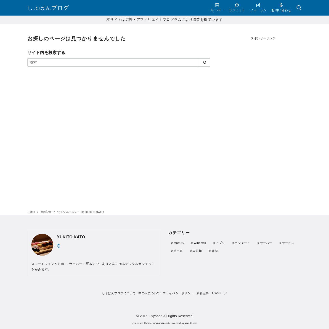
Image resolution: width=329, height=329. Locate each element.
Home (31, 211)
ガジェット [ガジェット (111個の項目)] (242, 243)
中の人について (149, 293)
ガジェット (237, 7)
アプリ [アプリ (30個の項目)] (220, 243)
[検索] (299, 8)
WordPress (191, 323)
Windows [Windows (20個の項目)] (200, 243)
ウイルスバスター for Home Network (80, 211)
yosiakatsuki (163, 323)
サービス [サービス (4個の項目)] (288, 243)
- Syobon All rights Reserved (171, 316)
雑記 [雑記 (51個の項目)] (215, 250)
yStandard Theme (142, 323)
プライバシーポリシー (178, 293)
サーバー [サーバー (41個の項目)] (266, 243)
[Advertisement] (263, 116)
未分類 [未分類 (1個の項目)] (197, 250)
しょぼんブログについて (118, 293)
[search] (204, 62)
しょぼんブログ (48, 8)
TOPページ (219, 293)
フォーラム (258, 7)
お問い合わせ (281, 7)
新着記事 (46, 211)
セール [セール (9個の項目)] (178, 250)
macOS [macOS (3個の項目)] (179, 243)
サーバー (217, 7)
